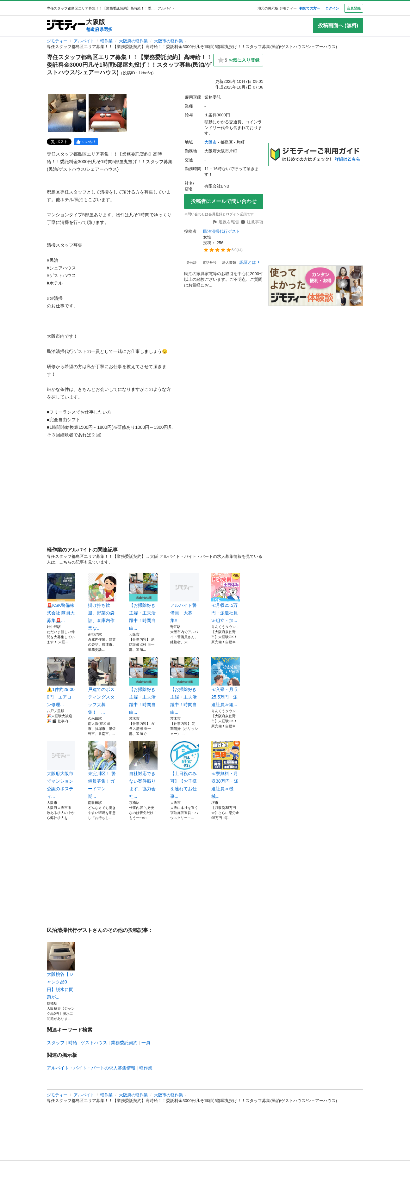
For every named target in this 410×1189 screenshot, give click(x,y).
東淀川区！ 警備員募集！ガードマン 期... (102, 770)
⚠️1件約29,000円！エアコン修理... (61, 682)
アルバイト (84, 41)
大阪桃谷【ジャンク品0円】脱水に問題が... (61, 971)
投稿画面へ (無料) (338, 25)
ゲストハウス (94, 1042)
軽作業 (106, 41)
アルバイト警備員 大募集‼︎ (184, 598)
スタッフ (56, 1042)
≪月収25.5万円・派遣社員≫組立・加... (225, 598)
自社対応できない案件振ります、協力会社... (143, 770)
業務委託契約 (124, 1042)
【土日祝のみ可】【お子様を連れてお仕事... (184, 770)
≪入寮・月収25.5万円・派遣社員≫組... (225, 682)
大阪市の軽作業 (168, 41)
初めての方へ (309, 8)
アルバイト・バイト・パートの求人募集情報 (91, 1067)
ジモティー (57, 41)
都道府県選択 (99, 29)
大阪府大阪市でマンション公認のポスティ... (61, 770)
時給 (72, 1042)
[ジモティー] (66, 25)
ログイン (332, 8)
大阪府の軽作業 (133, 41)
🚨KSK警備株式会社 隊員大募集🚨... (61, 598)
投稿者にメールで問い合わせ (224, 201)
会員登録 (354, 8)
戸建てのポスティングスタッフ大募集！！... (102, 686)
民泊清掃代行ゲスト (221, 231)
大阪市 (210, 142)
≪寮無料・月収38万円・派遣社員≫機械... (225, 770)
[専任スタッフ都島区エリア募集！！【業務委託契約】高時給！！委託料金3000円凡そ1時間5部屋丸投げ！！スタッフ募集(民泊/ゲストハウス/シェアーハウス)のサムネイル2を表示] (107, 113)
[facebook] (86, 141)
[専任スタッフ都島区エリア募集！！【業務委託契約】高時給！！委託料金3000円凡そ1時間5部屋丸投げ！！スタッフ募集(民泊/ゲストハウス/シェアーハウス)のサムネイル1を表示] (67, 113)
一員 (145, 1042)
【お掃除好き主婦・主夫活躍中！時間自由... (143, 602)
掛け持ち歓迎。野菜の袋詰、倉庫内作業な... (102, 602)
